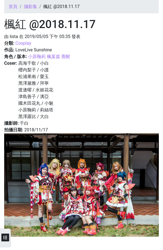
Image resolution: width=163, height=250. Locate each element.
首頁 (13, 6)
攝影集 (30, 6)
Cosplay (23, 43)
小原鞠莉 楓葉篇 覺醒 (49, 56)
